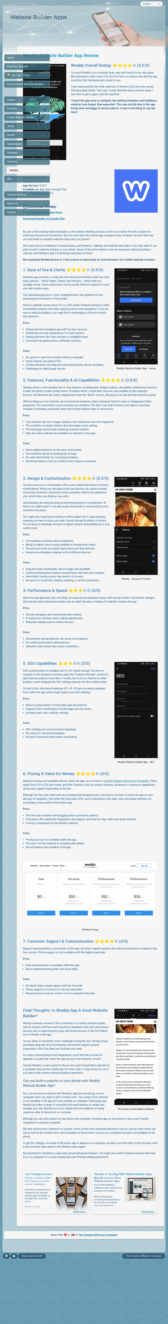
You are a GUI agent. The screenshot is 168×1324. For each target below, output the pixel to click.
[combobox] (151, 3)
